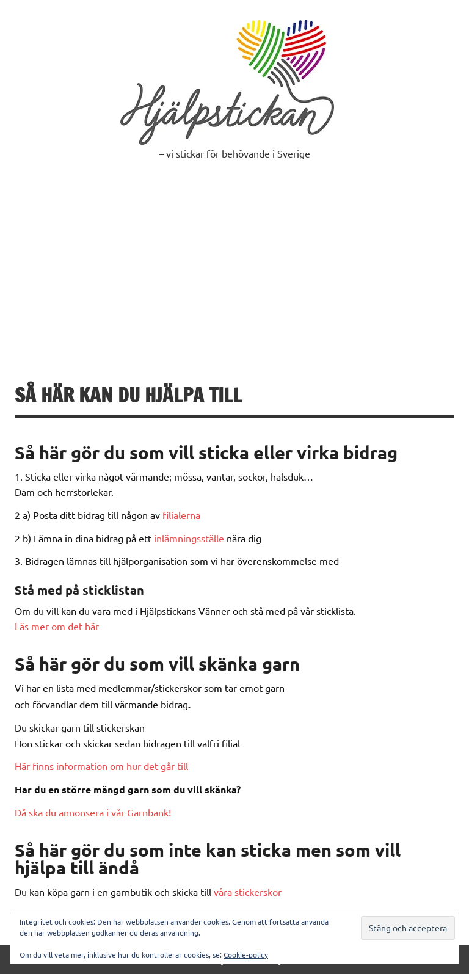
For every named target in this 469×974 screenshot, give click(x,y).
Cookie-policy (246, 954)
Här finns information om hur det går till (101, 766)
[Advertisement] (234, 269)
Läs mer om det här (57, 626)
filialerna (181, 515)
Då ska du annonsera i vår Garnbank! (93, 812)
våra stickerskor (248, 891)
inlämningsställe (189, 538)
